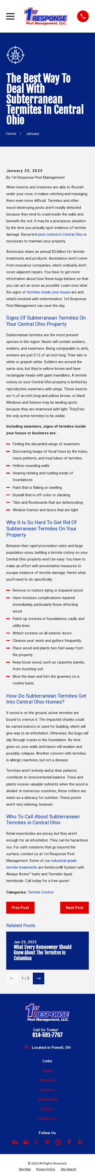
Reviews (47, 1109)
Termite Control (40, 892)
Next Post (74, 907)
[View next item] (39, 978)
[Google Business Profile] (25, 1142)
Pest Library (47, 1099)
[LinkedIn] (14, 1142)
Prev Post (20, 907)
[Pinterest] (47, 1142)
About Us (47, 1080)
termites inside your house (48, 292)
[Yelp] (80, 1142)
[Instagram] (58, 1142)
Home (47, 1070)
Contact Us (47, 1118)
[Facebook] (69, 1142)
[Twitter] (36, 1142)
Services (47, 1090)
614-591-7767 (47, 1035)
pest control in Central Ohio (60, 234)
